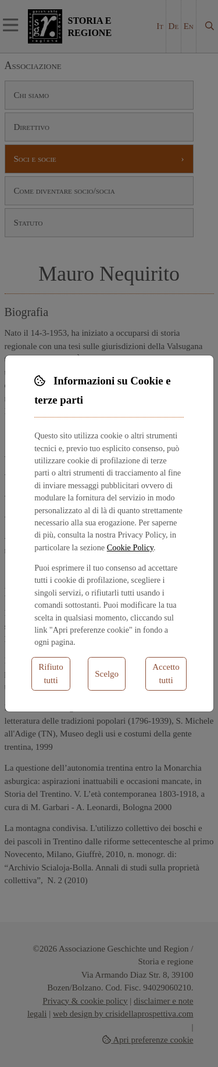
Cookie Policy (130, 547)
